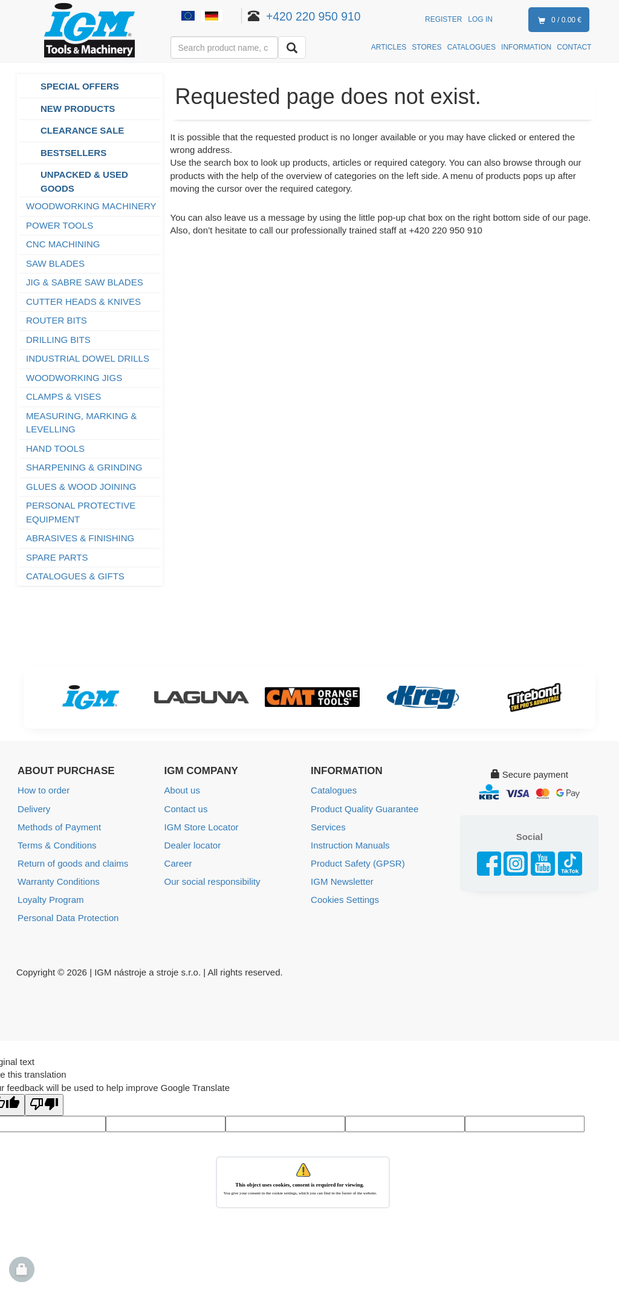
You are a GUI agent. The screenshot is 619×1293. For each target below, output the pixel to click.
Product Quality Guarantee (364, 808)
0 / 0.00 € (557, 20)
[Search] (292, 47)
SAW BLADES (55, 263)
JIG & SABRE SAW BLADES (84, 282)
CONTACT (574, 47)
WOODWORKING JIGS (74, 378)
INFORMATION (526, 47)
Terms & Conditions (57, 844)
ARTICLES (388, 47)
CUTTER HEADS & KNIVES (83, 301)
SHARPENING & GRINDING (84, 467)
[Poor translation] (44, 1104)
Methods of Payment (59, 826)
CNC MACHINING (63, 244)
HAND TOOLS (55, 448)
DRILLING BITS (58, 339)
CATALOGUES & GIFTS (75, 576)
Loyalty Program (50, 899)
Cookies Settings (345, 899)
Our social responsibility (212, 881)
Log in (480, 19)
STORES (426, 47)
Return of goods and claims (73, 863)
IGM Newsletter (342, 881)
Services (328, 826)
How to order (44, 790)
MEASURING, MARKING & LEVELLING (81, 423)
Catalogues (334, 790)
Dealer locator (192, 844)
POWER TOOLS (61, 225)
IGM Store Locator (201, 826)
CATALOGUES (471, 47)
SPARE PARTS (57, 557)
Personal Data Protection (68, 917)
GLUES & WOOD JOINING (81, 486)
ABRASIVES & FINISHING (80, 538)
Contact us (186, 808)
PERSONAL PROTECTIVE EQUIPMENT (80, 512)
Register (443, 19)
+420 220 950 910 (313, 16)
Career (178, 863)
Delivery (34, 808)
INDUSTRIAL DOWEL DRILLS (87, 358)
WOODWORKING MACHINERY (91, 206)
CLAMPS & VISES (63, 396)
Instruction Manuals (350, 844)
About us (182, 790)
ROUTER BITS (56, 320)
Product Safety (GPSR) (357, 863)
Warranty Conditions (58, 881)
